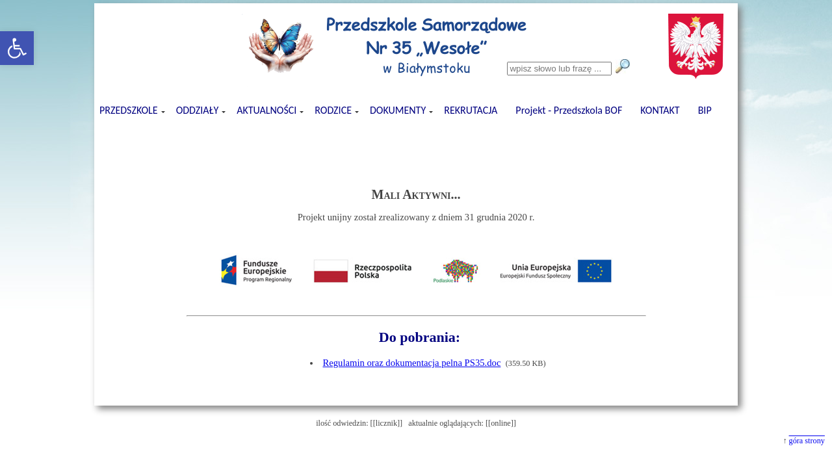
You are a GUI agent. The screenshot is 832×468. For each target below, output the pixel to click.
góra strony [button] (807, 440)
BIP (705, 110)
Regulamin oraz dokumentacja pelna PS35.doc (411, 363)
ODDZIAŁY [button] (198, 110)
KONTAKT (659, 110)
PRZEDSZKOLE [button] (129, 110)
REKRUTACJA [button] (470, 110)
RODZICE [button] (334, 110)
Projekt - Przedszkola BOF (568, 110)
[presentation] (416, 135)
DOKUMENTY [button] (399, 110)
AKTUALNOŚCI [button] (267, 110)
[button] (17, 48)
